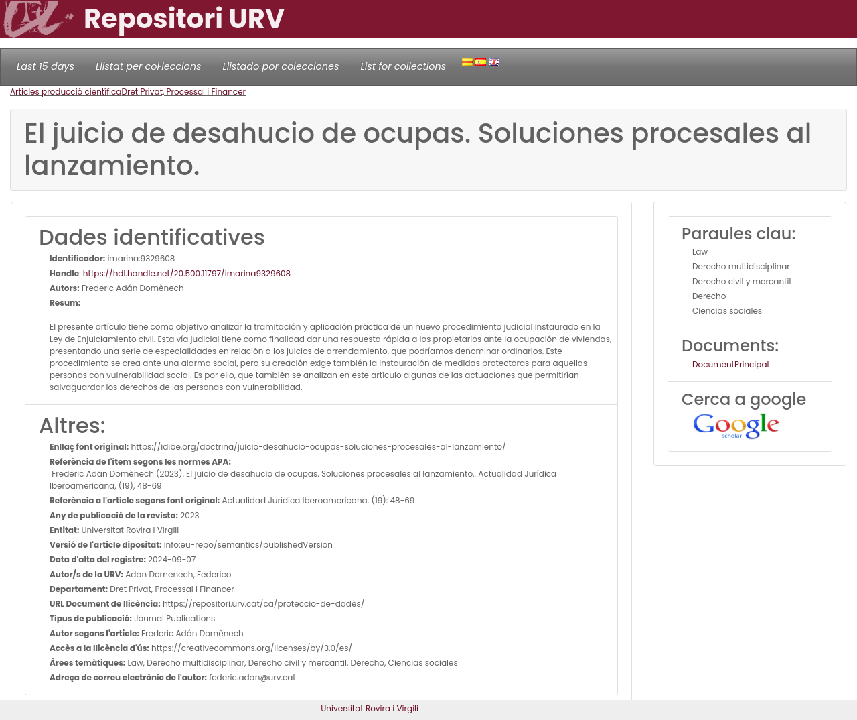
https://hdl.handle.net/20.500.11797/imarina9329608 (187, 273)
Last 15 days (45, 66)
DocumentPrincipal (730, 364)
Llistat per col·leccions (149, 66)
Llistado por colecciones (281, 66)
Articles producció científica (65, 91)
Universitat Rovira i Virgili (369, 708)
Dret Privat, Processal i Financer (183, 91)
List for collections (403, 66)
